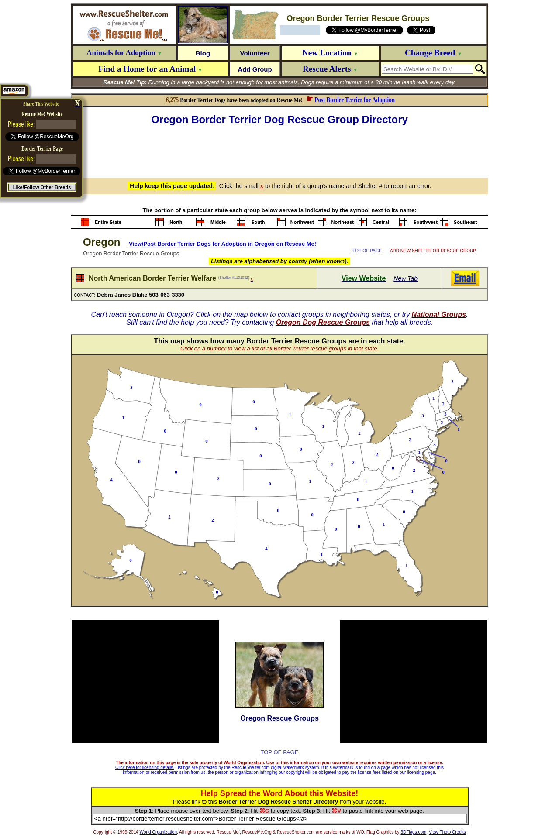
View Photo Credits (447, 832)
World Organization (158, 832)
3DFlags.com (413, 832)
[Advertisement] (279, 150)
